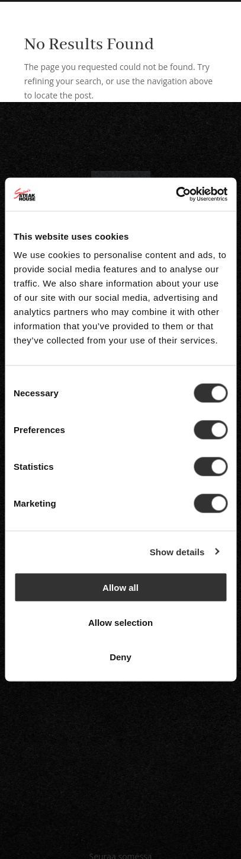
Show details (177, 551)
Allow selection (120, 622)
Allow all (120, 588)
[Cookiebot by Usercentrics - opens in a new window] (175, 194)
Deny (120, 657)
